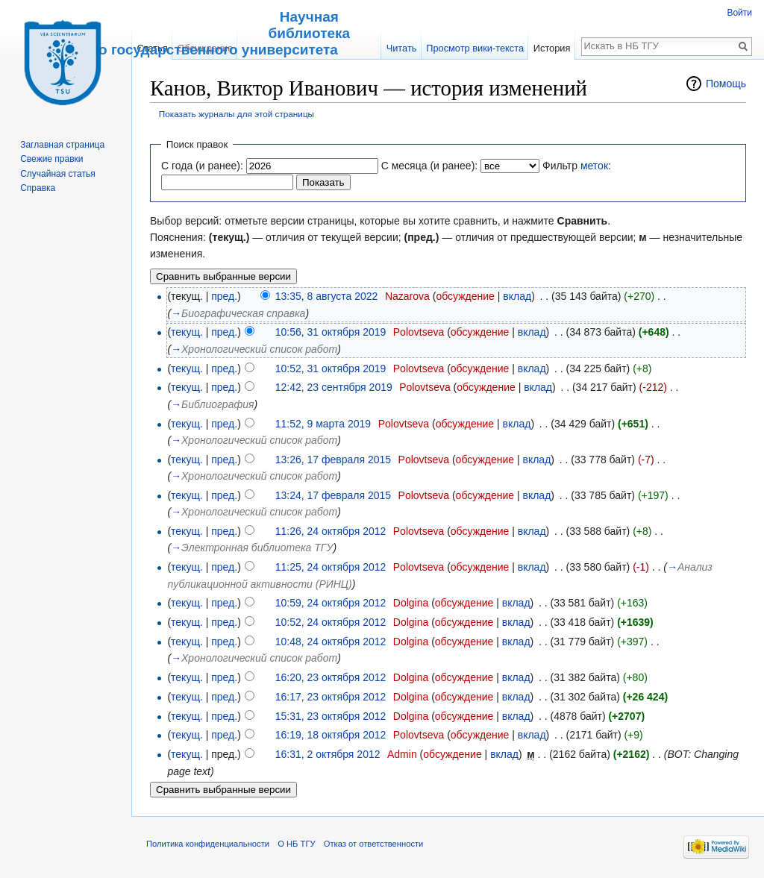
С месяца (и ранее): (429, 166)
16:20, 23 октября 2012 (330, 677)
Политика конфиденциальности (207, 843)
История (552, 48)
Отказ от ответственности (374, 843)
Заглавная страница (62, 144)
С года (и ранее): (202, 166)
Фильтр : (576, 166)
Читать (401, 48)
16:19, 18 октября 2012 (330, 735)
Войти (739, 12)
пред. (224, 296)
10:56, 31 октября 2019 (330, 332)
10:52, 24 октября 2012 (330, 622)
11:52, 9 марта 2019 (323, 424)
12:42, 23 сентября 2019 (333, 387)
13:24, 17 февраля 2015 (333, 495)
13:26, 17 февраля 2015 (333, 459)
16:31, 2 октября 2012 (328, 754)
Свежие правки (51, 159)
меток (594, 166)
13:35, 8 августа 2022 (326, 296)
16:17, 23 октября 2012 (330, 697)
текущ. (187, 332)
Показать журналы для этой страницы (236, 114)
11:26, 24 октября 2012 (330, 531)
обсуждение (465, 296)
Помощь (726, 84)
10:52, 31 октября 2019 (330, 368)
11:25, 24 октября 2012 (330, 567)
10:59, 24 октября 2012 (330, 603)
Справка (37, 188)
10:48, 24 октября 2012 (330, 641)
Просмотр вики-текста (475, 48)
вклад (517, 296)
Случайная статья (57, 174)
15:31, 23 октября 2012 (330, 716)
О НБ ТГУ (296, 843)
